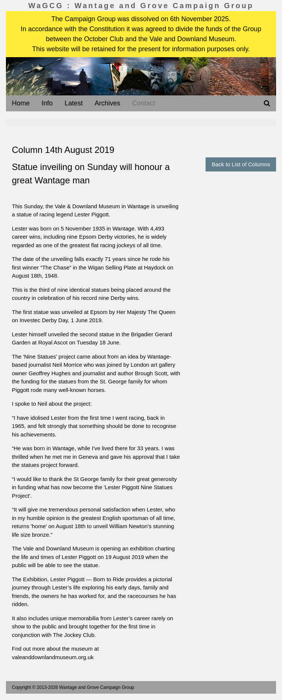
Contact (143, 103)
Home (21, 103)
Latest (74, 103)
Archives (107, 103)
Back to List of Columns (241, 164)
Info (47, 103)
